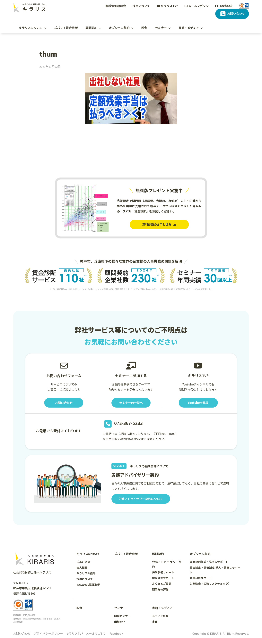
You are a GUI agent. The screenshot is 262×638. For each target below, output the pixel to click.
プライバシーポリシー (48, 633)
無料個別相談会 (115, 6)
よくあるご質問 (161, 583)
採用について (141, 6)
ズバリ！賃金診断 (66, 28)
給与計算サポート (163, 578)
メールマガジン (197, 6)
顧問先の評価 (160, 589)
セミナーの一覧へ (131, 403)
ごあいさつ (83, 562)
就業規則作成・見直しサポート (209, 562)
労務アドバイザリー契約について (141, 499)
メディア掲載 (160, 616)
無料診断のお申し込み (159, 224)
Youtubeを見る (198, 403)
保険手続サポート (163, 572)
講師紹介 (119, 622)
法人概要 (81, 567)
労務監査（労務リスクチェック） (210, 583)
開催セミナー (122, 616)
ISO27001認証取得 (88, 584)
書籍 (155, 622)
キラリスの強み (86, 573)
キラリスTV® (167, 6)
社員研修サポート (201, 578)
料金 (144, 28)
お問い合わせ (232, 14)
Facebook (223, 6)
